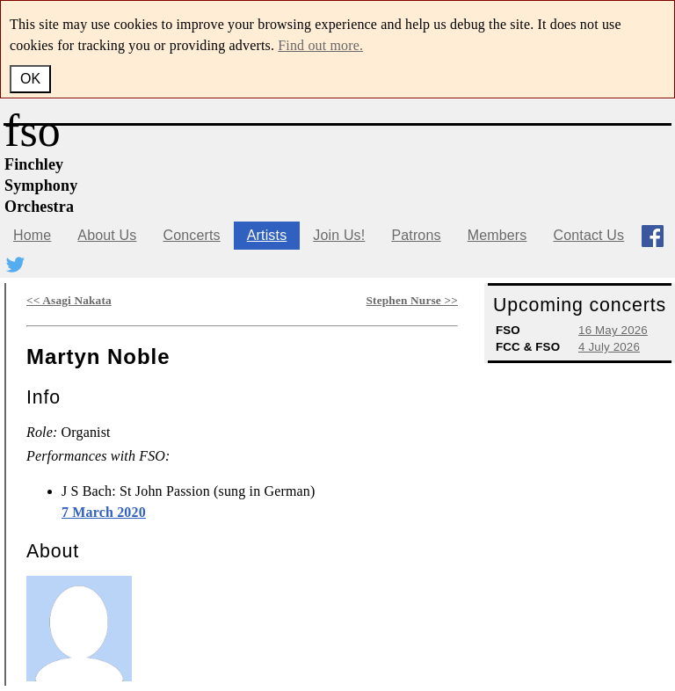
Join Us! (339, 235)
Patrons (415, 235)
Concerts (191, 235)
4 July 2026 (609, 346)
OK (30, 78)
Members (497, 235)
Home (32, 235)
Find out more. (320, 45)
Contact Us (588, 235)
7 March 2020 (104, 512)
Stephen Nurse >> (412, 300)
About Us (106, 235)
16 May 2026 (613, 330)
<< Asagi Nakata (69, 300)
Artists (267, 235)
